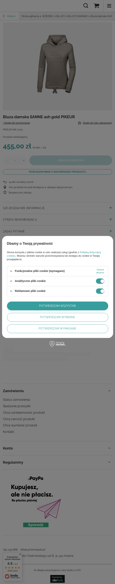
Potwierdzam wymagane (57, 328)
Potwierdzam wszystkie (57, 305)
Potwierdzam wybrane (57, 317)
